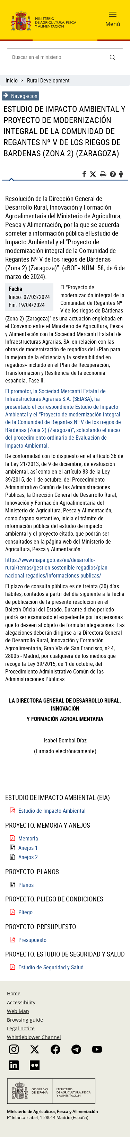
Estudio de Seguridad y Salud (51, 967)
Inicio (12, 80)
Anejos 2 (28, 857)
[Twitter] (94, 174)
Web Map (18, 1011)
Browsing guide (25, 1019)
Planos (26, 885)
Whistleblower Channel (34, 1037)
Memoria (28, 838)
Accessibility (21, 1002)
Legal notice (21, 1028)
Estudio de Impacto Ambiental (52, 810)
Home (13, 993)
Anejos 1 (28, 848)
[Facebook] (85, 175)
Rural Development (48, 80)
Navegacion (20, 96)
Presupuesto (32, 940)
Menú (112, 24)
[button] (112, 16)
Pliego (25, 912)
